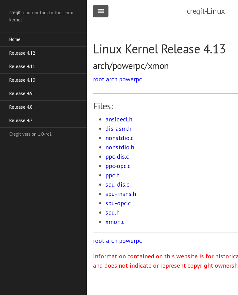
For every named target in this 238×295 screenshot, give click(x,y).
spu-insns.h (120, 194)
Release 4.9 (21, 93)
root (98, 79)
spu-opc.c (118, 203)
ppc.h (112, 175)
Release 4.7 (21, 120)
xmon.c (115, 222)
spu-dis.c (117, 184)
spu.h (112, 212)
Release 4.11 (22, 66)
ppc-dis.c (117, 156)
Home (14, 39)
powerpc (130, 79)
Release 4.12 (22, 53)
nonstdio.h (119, 147)
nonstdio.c (119, 138)
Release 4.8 (21, 107)
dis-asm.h (118, 129)
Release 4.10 (22, 80)
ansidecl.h (118, 119)
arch (111, 79)
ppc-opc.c (117, 166)
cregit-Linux (206, 11)
